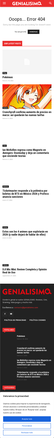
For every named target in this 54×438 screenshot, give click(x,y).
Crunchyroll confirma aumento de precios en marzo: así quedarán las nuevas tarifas (26, 113)
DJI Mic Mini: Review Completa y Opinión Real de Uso (24, 271)
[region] (27, 415)
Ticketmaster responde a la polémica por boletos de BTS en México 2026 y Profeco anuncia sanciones (25, 193)
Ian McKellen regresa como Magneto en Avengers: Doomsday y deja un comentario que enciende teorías (25, 152)
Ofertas (5, 265)
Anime (5, 108)
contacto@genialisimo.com (26, 307)
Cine (4, 146)
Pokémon (7, 77)
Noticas (5, 186)
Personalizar (27, 426)
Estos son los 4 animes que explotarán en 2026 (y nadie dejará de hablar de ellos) (25, 233)
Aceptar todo (27, 419)
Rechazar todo (27, 433)
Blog (4, 73)
